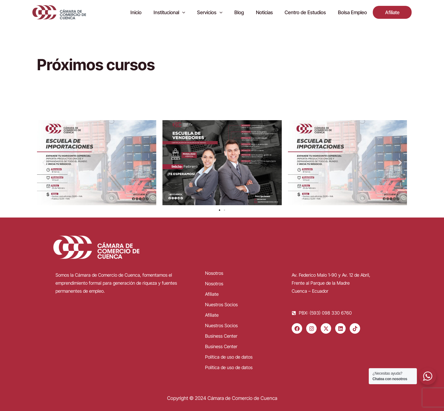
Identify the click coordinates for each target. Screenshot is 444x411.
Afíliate (212, 294)
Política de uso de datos (229, 357)
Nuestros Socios (221, 304)
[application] (195, 12)
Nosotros (214, 273)
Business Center (221, 336)
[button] (44, 163)
